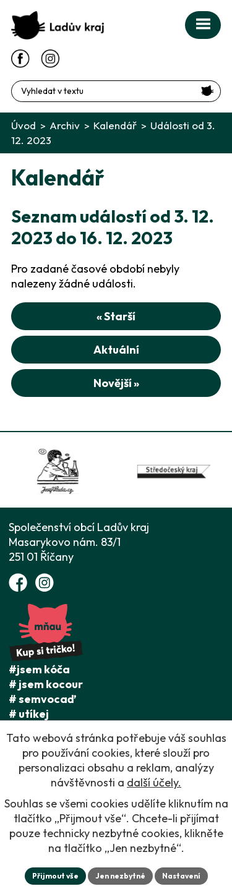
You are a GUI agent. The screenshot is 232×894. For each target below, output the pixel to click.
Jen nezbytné (120, 875)
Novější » (116, 383)
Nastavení (181, 875)
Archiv (64, 125)
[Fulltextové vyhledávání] (116, 91)
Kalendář (115, 125)
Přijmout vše (55, 875)
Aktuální (116, 350)
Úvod (23, 125)
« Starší (116, 316)
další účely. (154, 782)
